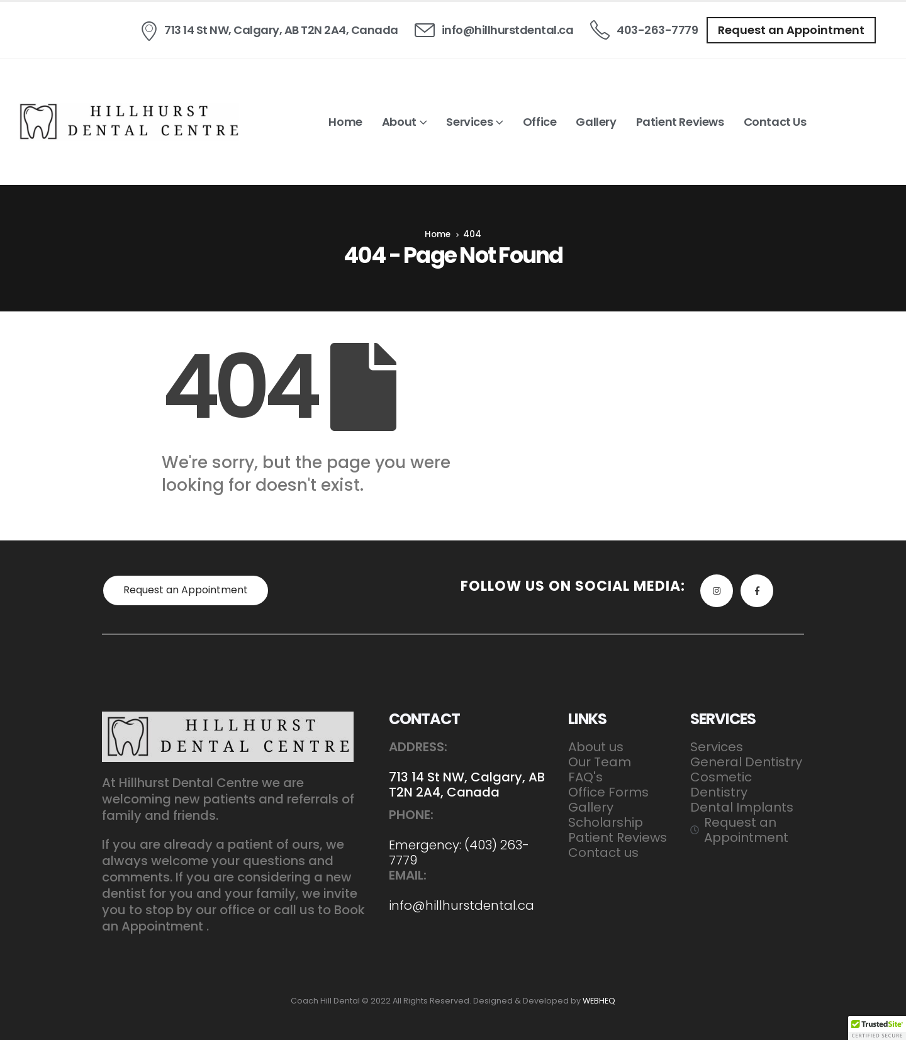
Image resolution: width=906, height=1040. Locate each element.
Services (469, 122)
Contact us (775, 122)
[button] (791, 30)
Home (345, 122)
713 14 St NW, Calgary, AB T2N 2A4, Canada (467, 784)
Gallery (596, 122)
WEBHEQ (599, 1000)
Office (540, 122)
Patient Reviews (680, 122)
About (399, 122)
